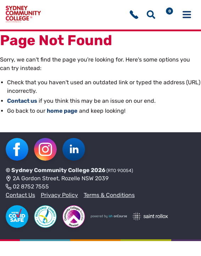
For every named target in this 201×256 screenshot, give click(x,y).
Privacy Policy (59, 195)
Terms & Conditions (109, 195)
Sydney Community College (50, 170)
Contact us (22, 100)
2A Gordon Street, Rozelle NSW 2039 (57, 179)
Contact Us (20, 195)
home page (62, 110)
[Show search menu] (151, 14)
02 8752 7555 (27, 187)
